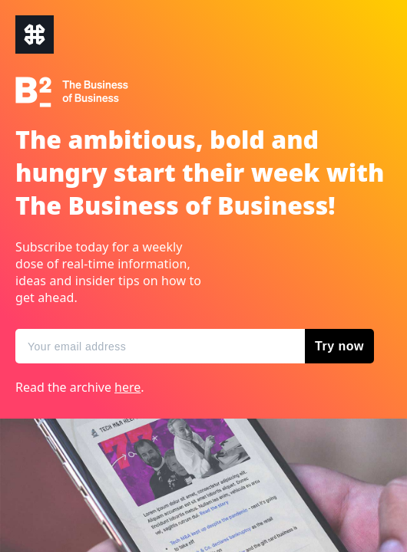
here (127, 387)
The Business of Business (34, 34)
